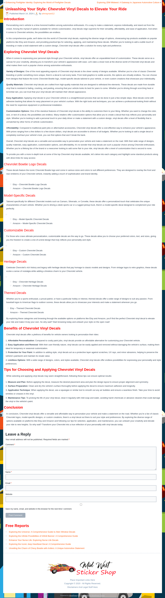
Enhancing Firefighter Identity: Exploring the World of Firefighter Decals (38, 2)
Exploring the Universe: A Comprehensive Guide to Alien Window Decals (42, 532)
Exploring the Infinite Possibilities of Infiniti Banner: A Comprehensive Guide (43, 536)
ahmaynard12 (48, 13)
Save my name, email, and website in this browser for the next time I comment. (39, 509)
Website (9, 494)
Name (9, 472)
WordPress (73, 595)
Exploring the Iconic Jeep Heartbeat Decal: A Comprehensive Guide (40, 544)
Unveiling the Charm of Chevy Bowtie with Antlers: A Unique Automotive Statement (46, 548)
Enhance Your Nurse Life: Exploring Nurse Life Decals (33, 540)
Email (9, 483)
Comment (10, 444)
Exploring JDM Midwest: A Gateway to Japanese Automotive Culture (128, 2)
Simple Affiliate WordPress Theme (92, 595)
